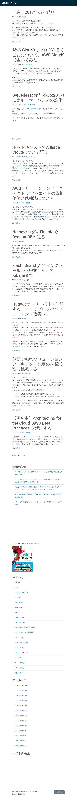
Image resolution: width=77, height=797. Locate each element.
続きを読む (16, 41)
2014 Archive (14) (20, 685)
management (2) (20, 617)
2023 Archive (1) (20, 731)
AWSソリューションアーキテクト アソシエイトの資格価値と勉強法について (38, 193)
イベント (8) (19, 638)
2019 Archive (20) (20, 711)
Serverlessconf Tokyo (33, 109)
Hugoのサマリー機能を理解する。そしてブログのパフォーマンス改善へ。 (38, 309)
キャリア (24, 17)
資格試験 (28, 203)
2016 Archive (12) (20, 696)
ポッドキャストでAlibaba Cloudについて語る (36, 150)
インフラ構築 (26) (21, 643)
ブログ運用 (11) (20, 668)
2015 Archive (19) (20, 690)
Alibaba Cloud (25, 157)
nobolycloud (26, 168)
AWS (23, 64)
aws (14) (17, 597)
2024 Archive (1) (20, 736)
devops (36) (18, 602)
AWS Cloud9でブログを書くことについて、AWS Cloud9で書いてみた (38, 55)
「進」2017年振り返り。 (35, 12)
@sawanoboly (54, 166)
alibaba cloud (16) (21, 592)
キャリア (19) (19, 648)
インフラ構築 (25, 280)
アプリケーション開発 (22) (24, 633)
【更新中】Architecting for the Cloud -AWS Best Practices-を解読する (36, 423)
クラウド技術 (31, 105)
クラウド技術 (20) (21, 653)
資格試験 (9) (19, 673)
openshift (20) (19, 622)
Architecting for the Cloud (26, 439)
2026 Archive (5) (20, 746)
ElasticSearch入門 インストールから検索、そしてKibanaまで (37, 270)
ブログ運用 (29, 64)
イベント (24, 105)
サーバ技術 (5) (19, 663)
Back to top (59, 792)
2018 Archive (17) (20, 706)
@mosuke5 (26, 378)
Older (23, 456)
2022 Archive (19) (20, 726)
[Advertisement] (38, 524)
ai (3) (16, 587)
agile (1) (17, 582)
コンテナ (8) (19, 658)
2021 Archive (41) (20, 721)
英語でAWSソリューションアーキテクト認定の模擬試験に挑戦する (37, 364)
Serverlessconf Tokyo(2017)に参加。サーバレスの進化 (38, 98)
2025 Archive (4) (20, 741)
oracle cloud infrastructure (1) (25, 627)
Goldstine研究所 (9, 3)
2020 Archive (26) (20, 716)
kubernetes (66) (20, 607)
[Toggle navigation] (72, 3)
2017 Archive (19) (20, 701)
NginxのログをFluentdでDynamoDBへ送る (35, 234)
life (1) (16, 612)
